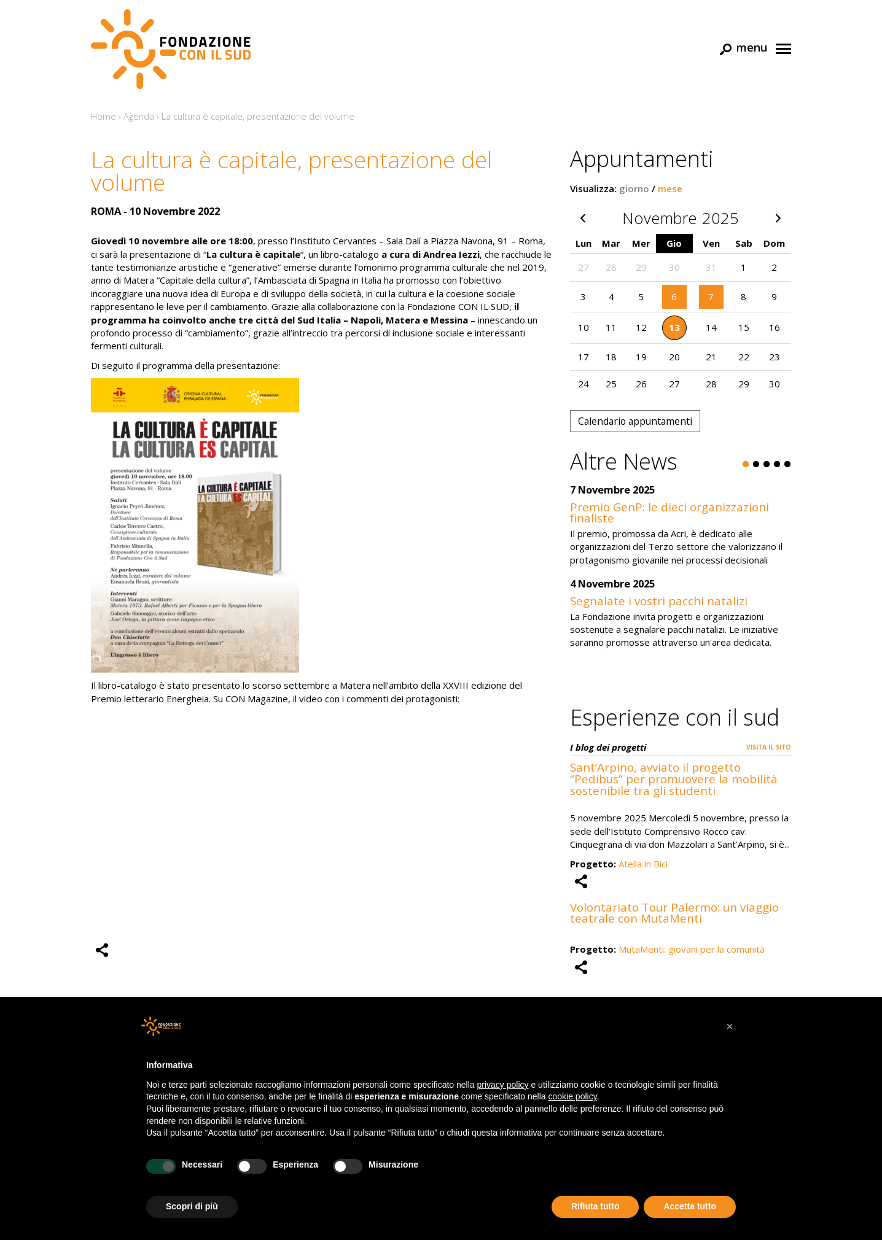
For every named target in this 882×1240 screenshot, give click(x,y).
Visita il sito (768, 747)
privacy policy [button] (503, 1085)
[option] (680, 573)
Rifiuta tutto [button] (595, 1206)
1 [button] (745, 464)
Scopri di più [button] (192, 1206)
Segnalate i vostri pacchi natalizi (658, 600)
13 (674, 327)
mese (670, 188)
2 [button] (756, 464)
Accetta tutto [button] (689, 1206)
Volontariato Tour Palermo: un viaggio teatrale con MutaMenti (674, 912)
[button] (730, 1026)
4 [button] (777, 464)
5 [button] (787, 464)
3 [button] (766, 464)
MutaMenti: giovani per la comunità (692, 949)
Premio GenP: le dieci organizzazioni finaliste (669, 512)
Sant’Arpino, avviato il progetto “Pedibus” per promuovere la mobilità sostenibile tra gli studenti (674, 778)
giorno (634, 188)
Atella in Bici (643, 864)
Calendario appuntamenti (635, 421)
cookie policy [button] (572, 1096)
